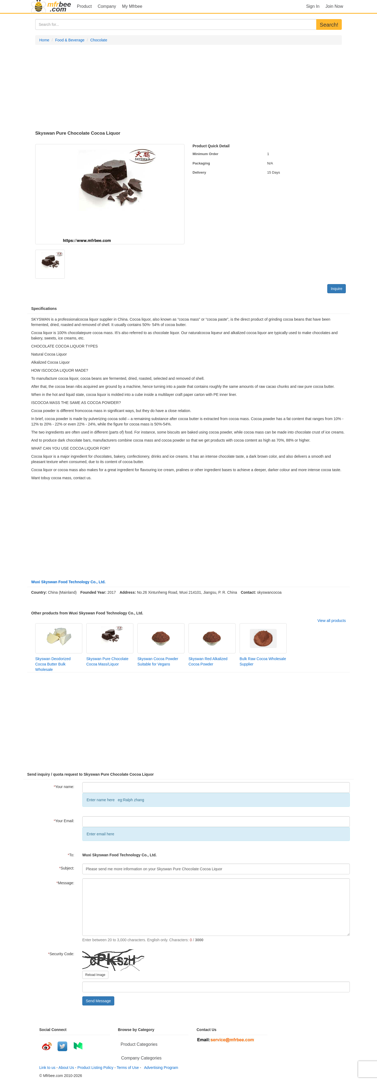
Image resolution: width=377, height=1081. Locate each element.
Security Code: (61, 954)
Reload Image (95, 975)
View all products (331, 620)
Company (107, 6)
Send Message (98, 1001)
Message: (65, 883)
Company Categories (141, 1058)
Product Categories (139, 1044)
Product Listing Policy (95, 1067)
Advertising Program (160, 1067)
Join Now (334, 6)
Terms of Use (128, 1067)
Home (44, 40)
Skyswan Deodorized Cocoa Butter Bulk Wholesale (53, 664)
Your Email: (64, 821)
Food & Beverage (69, 40)
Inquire (336, 289)
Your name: (64, 787)
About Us (66, 1067)
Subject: (66, 868)
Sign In (312, 6)
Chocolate (98, 40)
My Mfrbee (132, 6)
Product (84, 6)
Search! (329, 25)
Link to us (47, 1067)
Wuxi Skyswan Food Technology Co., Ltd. (68, 582)
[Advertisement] (188, 88)
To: (71, 855)
